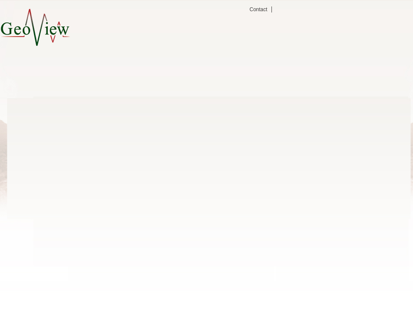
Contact (258, 9)
